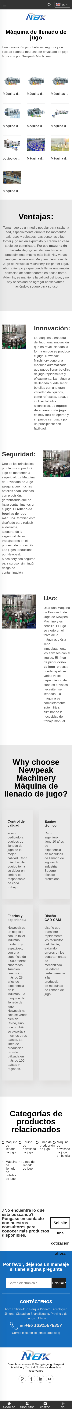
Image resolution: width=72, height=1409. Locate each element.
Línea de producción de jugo (46, 1146)
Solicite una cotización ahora (60, 1225)
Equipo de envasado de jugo (29, 1147)
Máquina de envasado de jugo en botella (63, 1149)
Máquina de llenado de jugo (11, 1147)
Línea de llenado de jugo (28, 1165)
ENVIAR (59, 1283)
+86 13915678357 (43, 1325)
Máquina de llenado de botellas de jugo (11, 1170)
